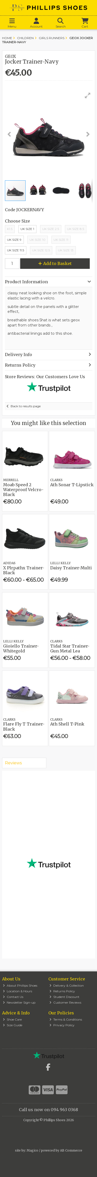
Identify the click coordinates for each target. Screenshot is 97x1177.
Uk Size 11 (61, 240)
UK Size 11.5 (15, 250)
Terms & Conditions (65, 1019)
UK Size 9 (14, 240)
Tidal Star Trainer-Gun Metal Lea (69, 648)
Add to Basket (55, 263)
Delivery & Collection (66, 985)
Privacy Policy (61, 1025)
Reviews (13, 762)
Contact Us (13, 997)
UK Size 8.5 (75, 229)
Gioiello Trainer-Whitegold (21, 648)
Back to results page (26, 406)
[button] (88, 95)
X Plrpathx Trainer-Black (23, 570)
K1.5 (9, 229)
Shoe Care (12, 1019)
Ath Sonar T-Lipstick (72, 484)
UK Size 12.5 (41, 250)
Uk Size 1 (27, 229)
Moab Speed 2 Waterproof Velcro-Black (23, 489)
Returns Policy (62, 991)
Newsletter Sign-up (19, 1002)
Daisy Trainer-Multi (71, 567)
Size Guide (12, 1025)
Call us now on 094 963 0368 (48, 1109)
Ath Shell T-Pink (67, 724)
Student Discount (64, 997)
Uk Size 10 (37, 240)
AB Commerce (71, 1150)
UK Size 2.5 (50, 229)
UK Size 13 (65, 250)
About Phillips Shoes (20, 985)
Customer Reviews (65, 1002)
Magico (32, 1150)
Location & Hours (17, 991)
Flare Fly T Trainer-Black (23, 726)
